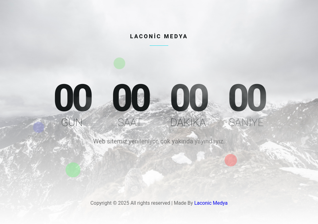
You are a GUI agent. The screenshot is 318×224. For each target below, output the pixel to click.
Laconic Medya (211, 203)
